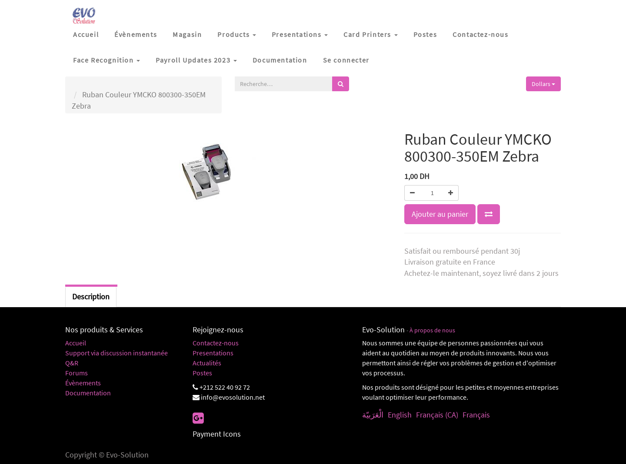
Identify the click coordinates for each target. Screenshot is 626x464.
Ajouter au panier (440, 214)
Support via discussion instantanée (116, 352)
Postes (202, 372)
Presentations (213, 352)
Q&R (71, 362)
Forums (76, 372)
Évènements (83, 382)
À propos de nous (432, 330)
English (400, 415)
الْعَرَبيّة (372, 415)
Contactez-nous (216, 342)
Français (476, 415)
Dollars (543, 84)
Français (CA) (437, 415)
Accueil (75, 342)
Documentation (88, 392)
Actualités (207, 362)
